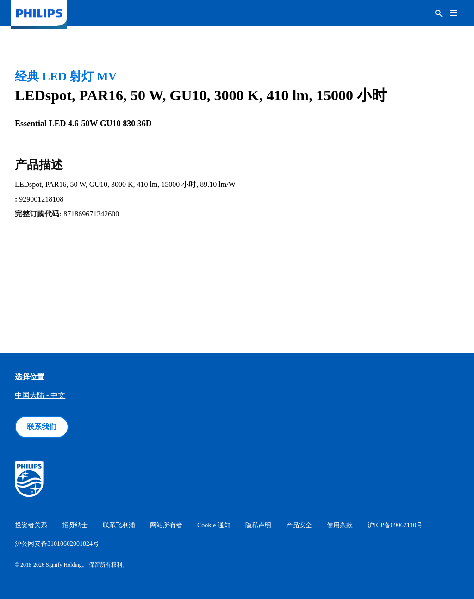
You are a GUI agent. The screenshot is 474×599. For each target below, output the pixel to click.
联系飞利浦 (119, 525)
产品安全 (299, 525)
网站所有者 (166, 525)
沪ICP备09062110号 (395, 525)
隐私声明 (258, 525)
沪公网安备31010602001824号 (57, 543)
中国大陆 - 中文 (40, 395)
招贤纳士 (75, 525)
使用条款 (340, 525)
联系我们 (41, 427)
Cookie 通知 (214, 525)
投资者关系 (31, 525)
